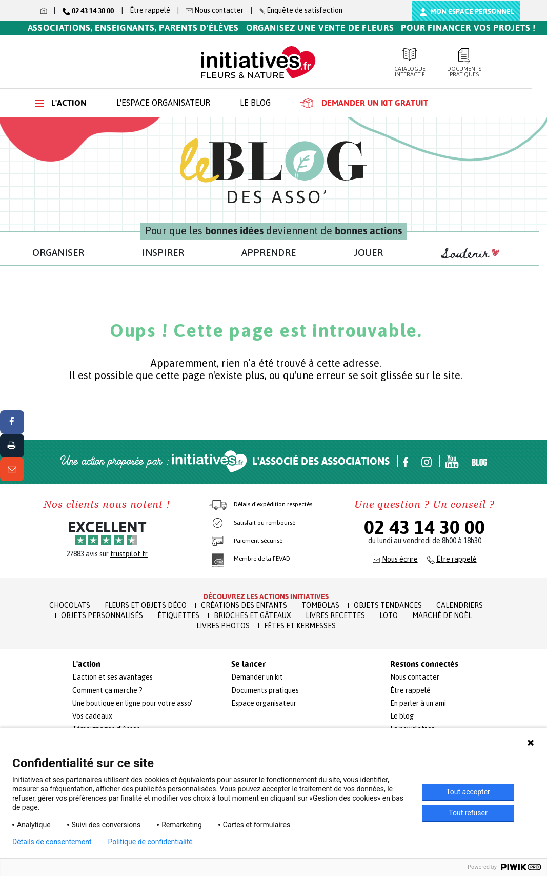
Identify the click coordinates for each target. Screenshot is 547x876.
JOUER (368, 252)
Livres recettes (335, 615)
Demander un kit (257, 677)
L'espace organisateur (163, 102)
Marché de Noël (442, 615)
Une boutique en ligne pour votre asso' (132, 703)
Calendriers (459, 605)
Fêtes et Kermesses (300, 625)
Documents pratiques (464, 62)
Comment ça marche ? (107, 690)
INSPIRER (163, 252)
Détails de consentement (52, 842)
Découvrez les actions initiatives (266, 596)
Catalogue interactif (409, 62)
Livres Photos (223, 625)
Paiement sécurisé (258, 540)
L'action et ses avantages (112, 677)
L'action (61, 103)
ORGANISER (58, 252)
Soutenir (470, 254)
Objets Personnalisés (102, 615)
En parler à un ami (418, 703)
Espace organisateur (263, 703)
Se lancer (248, 664)
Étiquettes (178, 615)
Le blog (255, 102)
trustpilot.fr (129, 554)
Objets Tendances (388, 605)
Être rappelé (150, 10)
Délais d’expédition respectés (273, 504)
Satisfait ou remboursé (264, 522)
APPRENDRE (268, 252)
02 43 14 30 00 (424, 527)
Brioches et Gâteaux (252, 615)
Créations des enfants (244, 605)
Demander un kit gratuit (364, 103)
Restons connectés (424, 664)
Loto (388, 615)
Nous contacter (414, 677)
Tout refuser (468, 813)
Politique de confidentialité (150, 842)
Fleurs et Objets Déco (146, 605)
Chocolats (69, 605)
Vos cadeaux (92, 716)
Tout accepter (468, 792)
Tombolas (320, 605)
